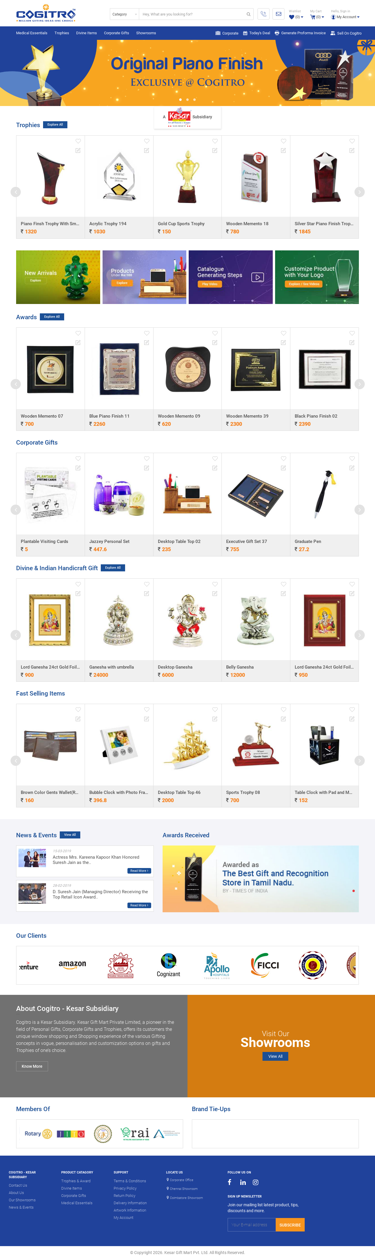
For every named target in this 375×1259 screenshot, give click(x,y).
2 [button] (187, 100)
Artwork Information (130, 1210)
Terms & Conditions (130, 1181)
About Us (16, 1192)
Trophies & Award (76, 1181)
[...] (191, 14)
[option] (187, 73)
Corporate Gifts (116, 33)
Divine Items (86, 33)
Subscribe (290, 1225)
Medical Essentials (31, 33)
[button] (345, 14)
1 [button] (180, 100)
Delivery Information (130, 1203)
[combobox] (124, 14)
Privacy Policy (125, 1188)
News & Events (21, 1207)
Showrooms (146, 33)
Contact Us (18, 1185)
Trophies (61, 33)
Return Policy (124, 1195)
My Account (123, 1217)
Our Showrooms (22, 1200)
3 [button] (194, 100)
